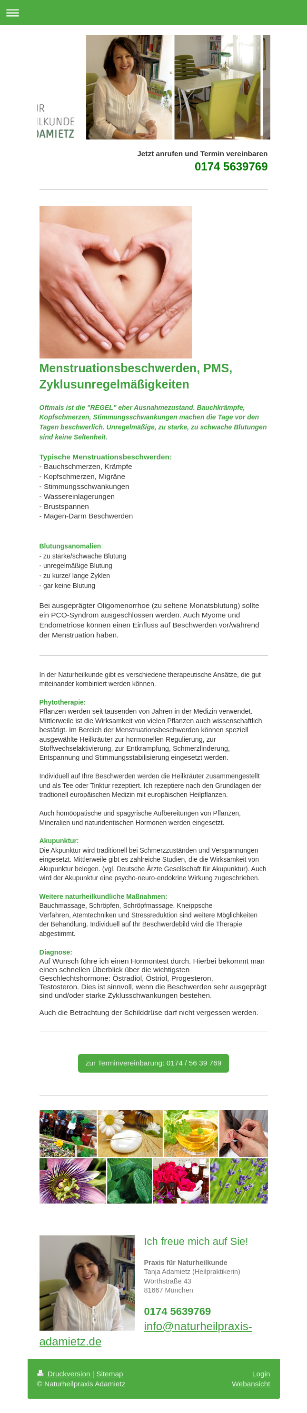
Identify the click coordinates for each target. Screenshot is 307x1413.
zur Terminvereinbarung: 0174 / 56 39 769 (154, 1063)
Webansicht (251, 1384)
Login (261, 1374)
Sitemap (109, 1374)
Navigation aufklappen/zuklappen (153, 12)
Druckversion (64, 1374)
